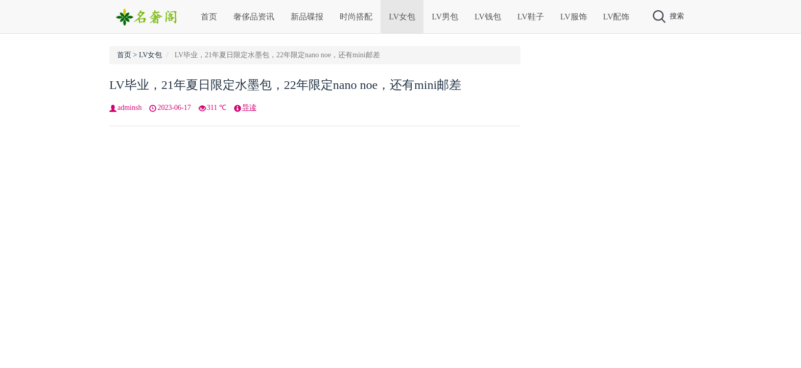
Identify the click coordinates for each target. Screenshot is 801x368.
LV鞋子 (530, 16)
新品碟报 (307, 16)
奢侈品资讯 (253, 16)
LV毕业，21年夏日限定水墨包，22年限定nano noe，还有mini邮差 (285, 84)
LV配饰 (616, 16)
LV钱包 (488, 16)
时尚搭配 (356, 16)
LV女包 (402, 16)
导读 (249, 107)
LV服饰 (573, 16)
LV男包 (445, 16)
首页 (209, 16)
